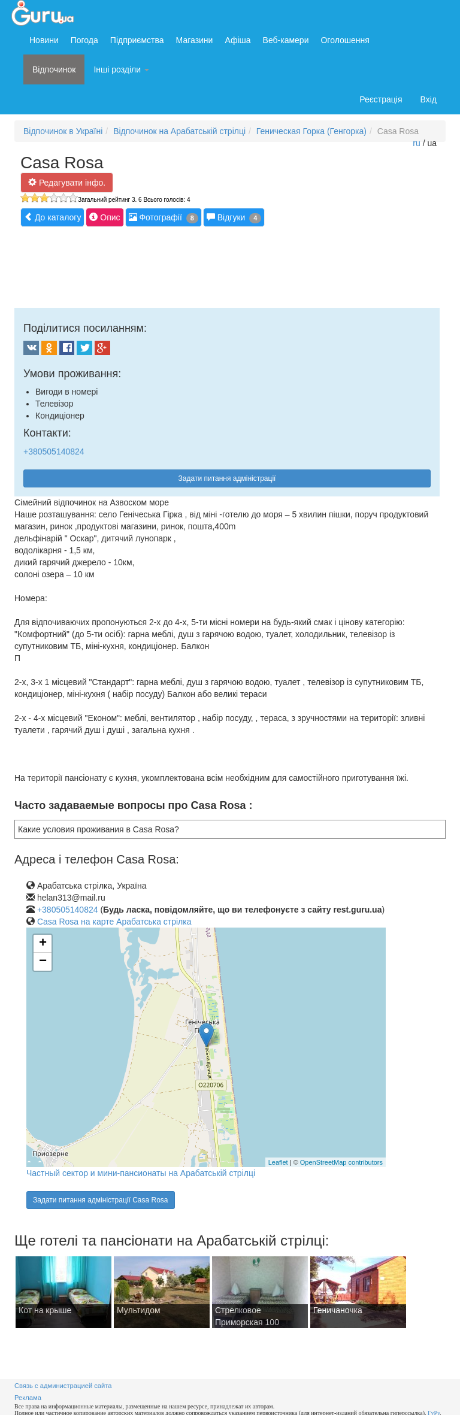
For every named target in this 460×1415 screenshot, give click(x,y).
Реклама (27, 1397)
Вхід (428, 99)
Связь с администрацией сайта (63, 1385)
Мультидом (139, 1310)
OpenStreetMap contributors (341, 1162)
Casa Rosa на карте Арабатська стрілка (114, 921)
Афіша (237, 40)
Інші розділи (121, 69)
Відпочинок (53, 69)
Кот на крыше (45, 1310)
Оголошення (344, 40)
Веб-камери (286, 40)
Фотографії (163, 217)
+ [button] (43, 944)
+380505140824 (53, 451)
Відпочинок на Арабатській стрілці (179, 131)
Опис (104, 217)
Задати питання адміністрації (227, 478)
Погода (84, 40)
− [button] (43, 962)
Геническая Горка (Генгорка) (311, 131)
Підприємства (137, 40)
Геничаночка (337, 1310)
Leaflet (278, 1162)
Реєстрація (380, 99)
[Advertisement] (232, 266)
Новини (44, 40)
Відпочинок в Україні (62, 131)
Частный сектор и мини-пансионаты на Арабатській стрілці (140, 1173)
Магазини (194, 40)
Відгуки (234, 217)
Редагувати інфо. (66, 182)
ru (416, 143)
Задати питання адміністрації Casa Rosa (100, 1200)
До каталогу (52, 217)
